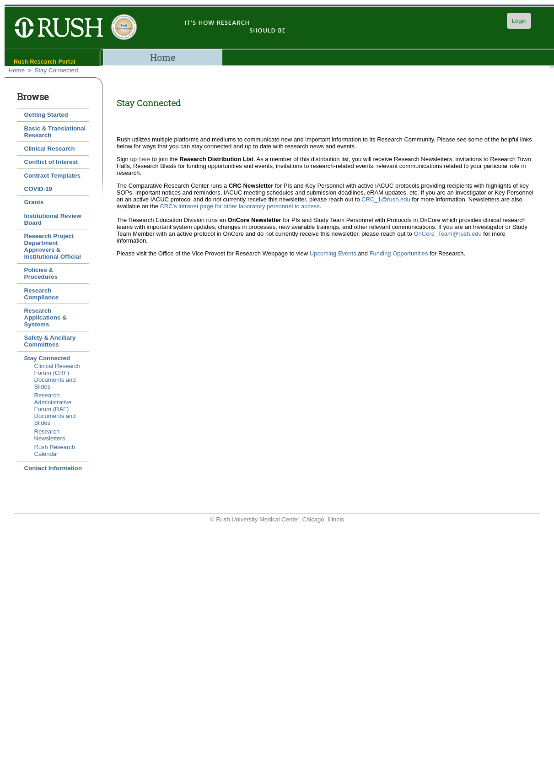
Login (519, 20)
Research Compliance (41, 294)
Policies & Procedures (41, 273)
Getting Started (46, 114)
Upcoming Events (333, 253)
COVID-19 (38, 188)
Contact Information (53, 468)
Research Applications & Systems (45, 317)
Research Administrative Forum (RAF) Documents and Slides (55, 409)
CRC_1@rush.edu (385, 199)
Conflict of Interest (51, 161)
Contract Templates (52, 175)
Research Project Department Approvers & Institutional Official (52, 246)
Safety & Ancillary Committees (50, 341)
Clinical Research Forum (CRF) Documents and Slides (57, 376)
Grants (34, 202)
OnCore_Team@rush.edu (447, 233)
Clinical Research (49, 148)
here (145, 159)
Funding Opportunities (399, 253)
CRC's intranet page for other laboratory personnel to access (239, 206)
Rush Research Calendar (54, 450)
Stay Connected (56, 70)
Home (163, 57)
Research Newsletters (49, 435)
